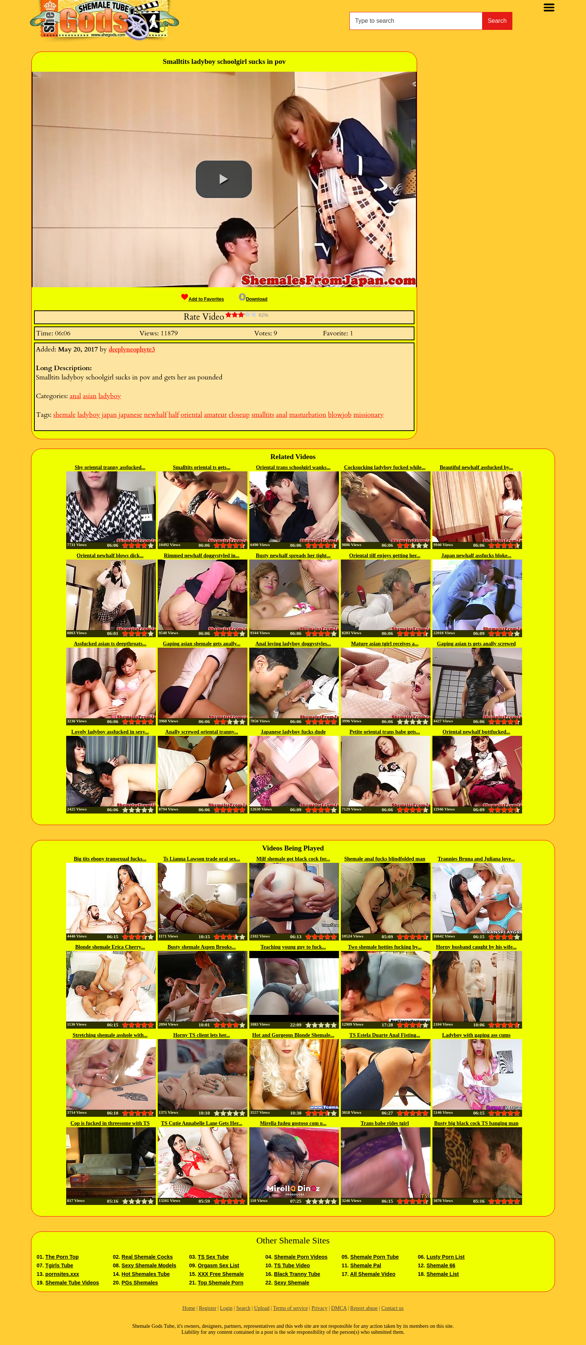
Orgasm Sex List (218, 1265)
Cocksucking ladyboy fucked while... (385, 467)
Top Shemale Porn (220, 1283)
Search (497, 21)
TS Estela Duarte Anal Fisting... (384, 1035)
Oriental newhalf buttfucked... (476, 732)
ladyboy (109, 396)
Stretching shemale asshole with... (110, 1035)
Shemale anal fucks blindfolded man (384, 859)
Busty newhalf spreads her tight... (293, 555)
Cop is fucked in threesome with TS (110, 1123)
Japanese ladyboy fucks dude (293, 732)
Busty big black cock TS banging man (476, 1123)
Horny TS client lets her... (201, 1035)
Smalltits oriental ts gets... (202, 467)
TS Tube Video (292, 1265)
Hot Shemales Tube (145, 1274)
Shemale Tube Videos (72, 1283)
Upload (261, 1308)
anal (75, 396)
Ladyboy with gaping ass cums (476, 1035)
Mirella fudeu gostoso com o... (293, 1123)
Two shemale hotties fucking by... (385, 947)
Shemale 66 (440, 1265)
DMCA (338, 1308)
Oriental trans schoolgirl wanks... (293, 467)
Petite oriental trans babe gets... (384, 732)
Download (253, 299)
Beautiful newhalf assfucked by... (476, 467)
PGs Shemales (139, 1283)
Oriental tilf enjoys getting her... (384, 555)
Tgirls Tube (59, 1265)
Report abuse (363, 1308)
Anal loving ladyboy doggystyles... (293, 644)
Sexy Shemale (291, 1283)
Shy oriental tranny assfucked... (110, 467)
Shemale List (442, 1274)
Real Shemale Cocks (147, 1257)
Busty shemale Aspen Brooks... (201, 947)
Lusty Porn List (445, 1257)
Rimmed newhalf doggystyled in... (201, 555)
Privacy (319, 1308)
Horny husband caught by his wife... (476, 947)
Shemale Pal (365, 1265)
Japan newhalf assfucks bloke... (476, 555)
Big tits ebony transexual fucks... (110, 859)
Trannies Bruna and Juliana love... (476, 859)
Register (207, 1308)
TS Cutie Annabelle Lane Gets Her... (201, 1123)
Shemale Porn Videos (300, 1257)
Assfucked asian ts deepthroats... (110, 644)
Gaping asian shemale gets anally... (201, 644)
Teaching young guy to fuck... (293, 947)
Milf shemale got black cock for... (293, 859)
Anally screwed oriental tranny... (201, 732)
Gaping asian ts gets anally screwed (476, 644)
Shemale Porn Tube (374, 1257)
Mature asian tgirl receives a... (384, 644)
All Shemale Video (372, 1274)
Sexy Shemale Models (148, 1265)
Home (188, 1308)
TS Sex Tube (213, 1257)
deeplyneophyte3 (132, 349)
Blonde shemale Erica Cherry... (110, 947)
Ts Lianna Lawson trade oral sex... (201, 859)
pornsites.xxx (62, 1274)
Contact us (392, 1308)
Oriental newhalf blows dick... (110, 555)
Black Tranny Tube (297, 1274)
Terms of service (290, 1308)
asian (90, 396)
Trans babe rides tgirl (385, 1123)
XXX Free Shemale (221, 1274)
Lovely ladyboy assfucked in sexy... (110, 732)
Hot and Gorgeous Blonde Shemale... (293, 1035)
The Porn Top (61, 1257)
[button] (224, 179)
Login (226, 1308)
